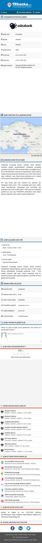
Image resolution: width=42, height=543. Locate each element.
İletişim (35, 540)
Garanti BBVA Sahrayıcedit (14, 461)
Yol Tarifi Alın (35, 155)
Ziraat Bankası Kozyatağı (13, 478)
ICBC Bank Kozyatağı (12, 500)
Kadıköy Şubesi (10, 433)
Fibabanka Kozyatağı (12, 472)
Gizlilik (30, 540)
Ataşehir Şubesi (10, 411)
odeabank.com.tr (23, 305)
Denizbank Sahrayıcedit (13, 467)
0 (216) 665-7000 (20, 55)
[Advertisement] (21, 90)
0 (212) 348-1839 (20, 60)
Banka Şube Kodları (12, 534)
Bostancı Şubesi (10, 416)
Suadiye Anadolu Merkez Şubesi (16, 427)
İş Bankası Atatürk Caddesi (14, 489)
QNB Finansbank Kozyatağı (14, 494)
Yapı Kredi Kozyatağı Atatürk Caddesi (18, 483)
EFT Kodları (32, 534)
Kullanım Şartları (23, 540)
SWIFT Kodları (23, 534)
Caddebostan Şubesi (12, 422)
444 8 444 (21, 311)
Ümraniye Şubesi (11, 438)
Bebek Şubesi (9, 449)
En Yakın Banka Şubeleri (21, 537)
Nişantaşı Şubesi (11, 444)
